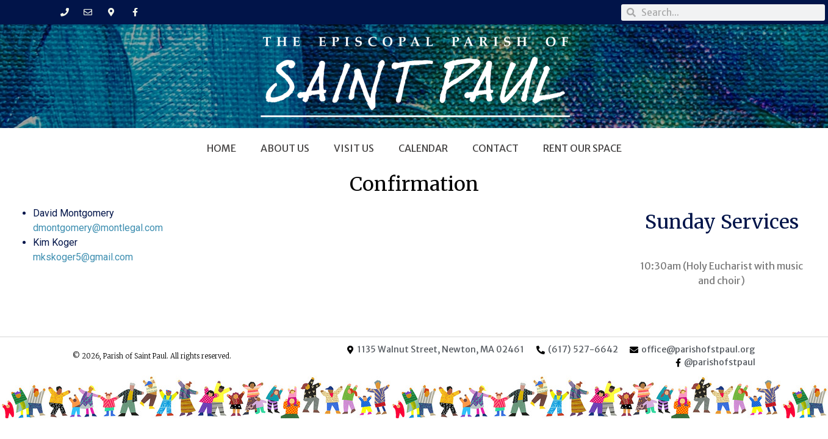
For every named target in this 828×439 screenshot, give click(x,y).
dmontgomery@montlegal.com (98, 228)
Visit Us (354, 148)
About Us (285, 148)
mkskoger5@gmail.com (83, 257)
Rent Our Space (582, 148)
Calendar (423, 148)
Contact (495, 148)
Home (221, 148)
